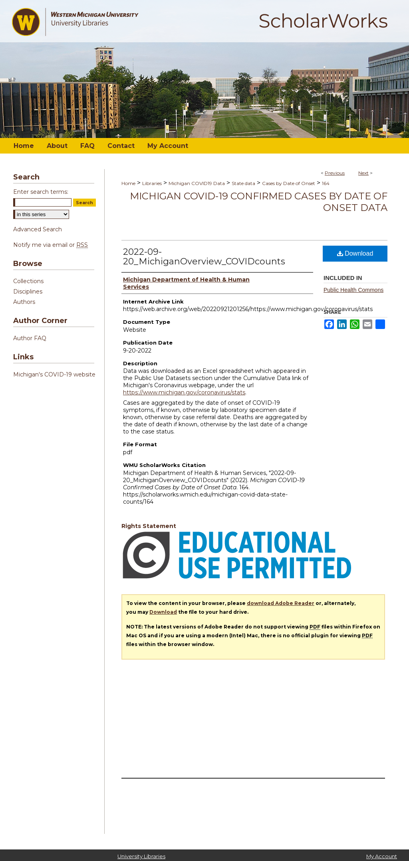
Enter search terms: (40, 191)
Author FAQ (29, 338)
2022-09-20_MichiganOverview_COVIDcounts (204, 256)
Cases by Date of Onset (288, 183)
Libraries (152, 183)
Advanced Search (37, 229)
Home (128, 183)
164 (326, 183)
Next (363, 173)
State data (243, 183)
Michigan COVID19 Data (197, 183)
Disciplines (27, 291)
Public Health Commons (353, 290)
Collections (28, 281)
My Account (381, 856)
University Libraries (141, 856)
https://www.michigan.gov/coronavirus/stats (184, 392)
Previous (335, 173)
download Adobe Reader (280, 603)
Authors (24, 301)
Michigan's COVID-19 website (54, 374)
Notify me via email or (50, 244)
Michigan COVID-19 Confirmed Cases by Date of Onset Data (258, 201)
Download (355, 253)
